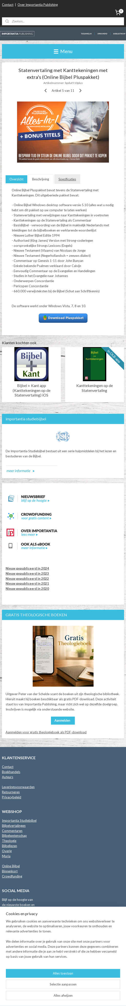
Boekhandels (11, 772)
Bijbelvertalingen (14, 826)
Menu (63, 51)
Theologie (9, 841)
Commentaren (12, 831)
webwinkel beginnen (87, 989)
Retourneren (11, 792)
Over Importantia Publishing (38, 5)
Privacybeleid (11, 797)
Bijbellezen (9, 846)
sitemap (61, 989)
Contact (7, 5)
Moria (6, 856)
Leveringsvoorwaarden (18, 787)
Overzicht (16, 179)
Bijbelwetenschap (14, 836)
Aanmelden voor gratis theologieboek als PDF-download (46, 732)
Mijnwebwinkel (63, 997)
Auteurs (7, 777)
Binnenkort (10, 871)
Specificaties (67, 179)
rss (70, 989)
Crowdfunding (12, 876)
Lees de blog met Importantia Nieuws (28, 966)
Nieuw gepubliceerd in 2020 (27, 589)
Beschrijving (40, 179)
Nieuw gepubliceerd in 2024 (27, 568)
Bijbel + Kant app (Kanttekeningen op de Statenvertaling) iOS (31, 390)
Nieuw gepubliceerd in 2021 (27, 583)
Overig (7, 851)
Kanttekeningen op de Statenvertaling (94, 388)
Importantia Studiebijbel (19, 820)
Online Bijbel (11, 866)
